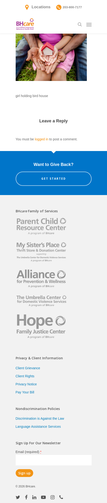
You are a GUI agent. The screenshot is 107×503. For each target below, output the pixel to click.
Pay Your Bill (25, 392)
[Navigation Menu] (89, 24)
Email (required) (29, 452)
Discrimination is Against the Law (40, 418)
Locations (41, 7)
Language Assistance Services (38, 426)
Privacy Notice (26, 384)
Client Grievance (28, 368)
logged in (41, 139)
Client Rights (25, 376)
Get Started (53, 179)
